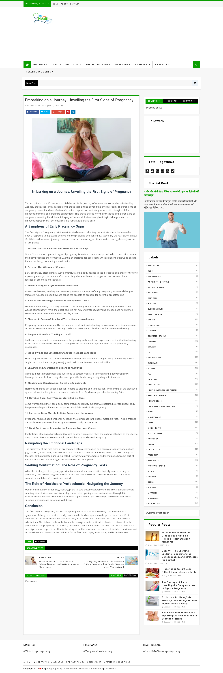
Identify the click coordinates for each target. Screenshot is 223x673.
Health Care (154, 384)
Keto (150, 412)
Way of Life (153, 498)
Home (56, 4)
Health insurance (157, 395)
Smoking (152, 476)
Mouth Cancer (155, 433)
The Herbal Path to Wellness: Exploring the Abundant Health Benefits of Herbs (179, 615)
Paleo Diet (153, 455)
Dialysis (152, 347)
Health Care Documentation (162, 390)
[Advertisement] (143, 33)
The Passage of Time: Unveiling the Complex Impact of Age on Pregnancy (179, 585)
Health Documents (38, 71)
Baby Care (121, 64)
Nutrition (153, 439)
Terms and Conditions (116, 662)
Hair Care (152, 379)
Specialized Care (97, 64)
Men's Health (154, 428)
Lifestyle (161, 64)
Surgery (152, 487)
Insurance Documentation (161, 406)
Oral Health (154, 449)
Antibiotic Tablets (157, 287)
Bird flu (152, 303)
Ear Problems (154, 357)
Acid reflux (153, 265)
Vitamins (152, 493)
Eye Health (153, 363)
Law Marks (110, 668)
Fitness (151, 368)
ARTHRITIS (153, 293)
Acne (150, 271)
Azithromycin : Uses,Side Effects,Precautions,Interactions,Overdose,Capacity (180, 600)
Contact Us (41, 662)
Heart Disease (154, 401)
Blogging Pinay (54, 668)
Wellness (39, 64)
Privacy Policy (75, 662)
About (64, 4)
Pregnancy (40, 541)
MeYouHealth (70, 668)
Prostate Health (156, 466)
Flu (149, 374)
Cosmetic (141, 64)
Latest (151, 422)
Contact (74, 4)
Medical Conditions (65, 64)
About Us (57, 662)
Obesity (151, 444)
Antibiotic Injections (158, 282)
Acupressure (154, 276)
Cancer (151, 320)
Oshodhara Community (91, 668)
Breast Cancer (155, 314)
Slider (151, 471)
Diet (150, 352)
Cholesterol (154, 325)
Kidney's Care (154, 417)
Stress (151, 482)
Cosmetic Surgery (157, 336)
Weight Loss (154, 504)
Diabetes (152, 341)
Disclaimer (94, 662)
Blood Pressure (155, 309)
